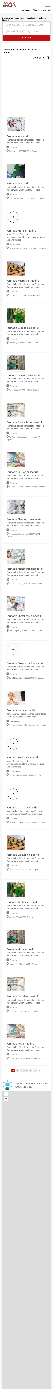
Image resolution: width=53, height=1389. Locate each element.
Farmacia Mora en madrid (21, 230)
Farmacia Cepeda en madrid (23, 327)
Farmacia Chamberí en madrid (24, 615)
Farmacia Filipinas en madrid (23, 375)
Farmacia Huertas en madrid (23, 280)
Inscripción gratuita (42, 10)
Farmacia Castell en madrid (22, 996)
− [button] (6, 1099)
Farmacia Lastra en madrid (22, 807)
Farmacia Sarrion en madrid (22, 471)
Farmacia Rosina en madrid (22, 757)
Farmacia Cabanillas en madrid (24, 422)
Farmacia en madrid (18, 136)
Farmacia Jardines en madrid (23, 902)
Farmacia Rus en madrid (20, 1043)
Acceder (28, 10)
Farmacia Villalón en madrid (23, 854)
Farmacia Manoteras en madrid (25, 568)
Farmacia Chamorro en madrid (24, 519)
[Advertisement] (26, 85)
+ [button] (6, 1094)
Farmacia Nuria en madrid (21, 710)
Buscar (26, 37)
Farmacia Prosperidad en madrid (25, 663)
